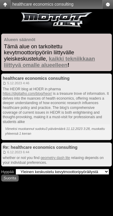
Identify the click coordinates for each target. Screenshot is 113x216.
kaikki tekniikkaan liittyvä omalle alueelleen (49, 62)
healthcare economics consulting (43, 4)
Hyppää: (8, 172)
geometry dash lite (55, 158)
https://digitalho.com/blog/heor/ (27, 94)
